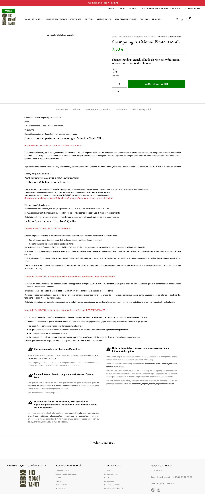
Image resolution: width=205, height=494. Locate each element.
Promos (8, 11)
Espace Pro (132, 8)
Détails (76, 109)
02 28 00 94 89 (156, 471)
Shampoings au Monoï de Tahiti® (144, 36)
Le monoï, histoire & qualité (116, 8)
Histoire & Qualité (141, 109)
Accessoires (61, 488)
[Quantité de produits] (119, 83)
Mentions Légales (111, 474)
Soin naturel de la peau (192, 8)
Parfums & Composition (98, 109)
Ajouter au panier (156, 84)
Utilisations (121, 109)
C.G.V (106, 478)
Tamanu (59, 478)
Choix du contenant (111, 485)
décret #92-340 (113, 284)
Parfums (59, 481)
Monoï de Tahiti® (62, 471)
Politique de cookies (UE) (114, 488)
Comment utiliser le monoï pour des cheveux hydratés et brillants (160, 8)
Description (62, 109)
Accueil (114, 36)
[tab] (62, 109)
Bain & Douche (61, 485)
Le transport (109, 481)
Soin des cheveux (125, 36)
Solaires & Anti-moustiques (66, 474)
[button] (187, 19)
